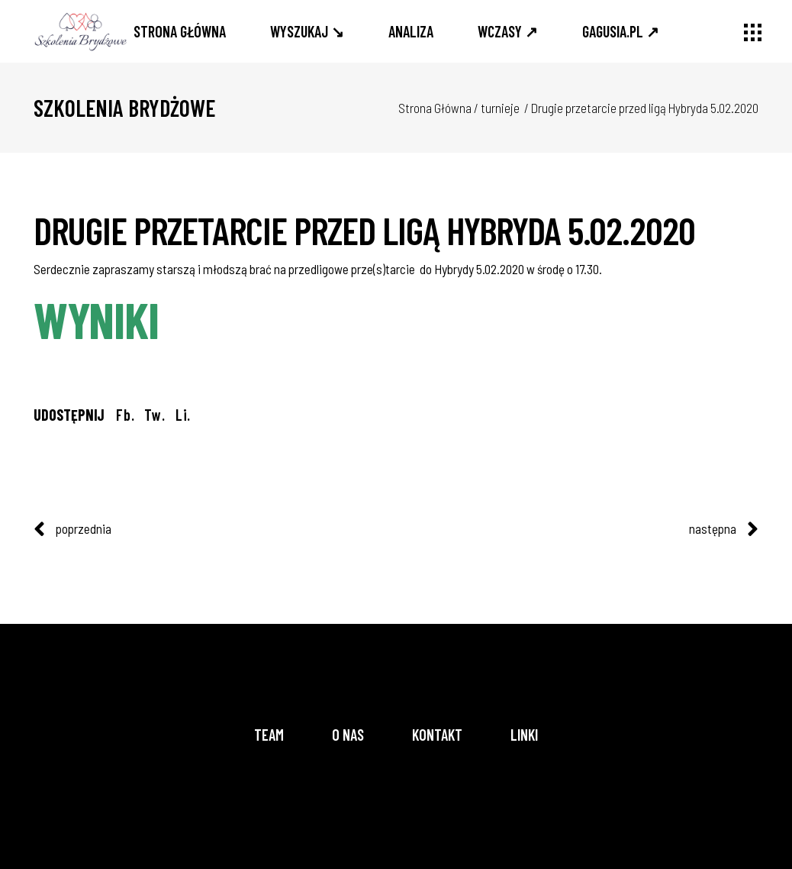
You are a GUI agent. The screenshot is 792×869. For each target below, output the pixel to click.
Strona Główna (435, 107)
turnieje (500, 107)
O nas (348, 734)
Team (269, 734)
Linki (524, 734)
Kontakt (437, 734)
